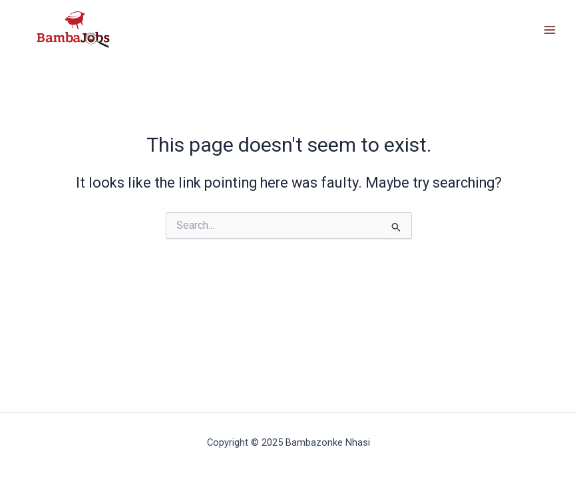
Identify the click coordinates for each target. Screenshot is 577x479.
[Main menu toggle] (550, 30)
